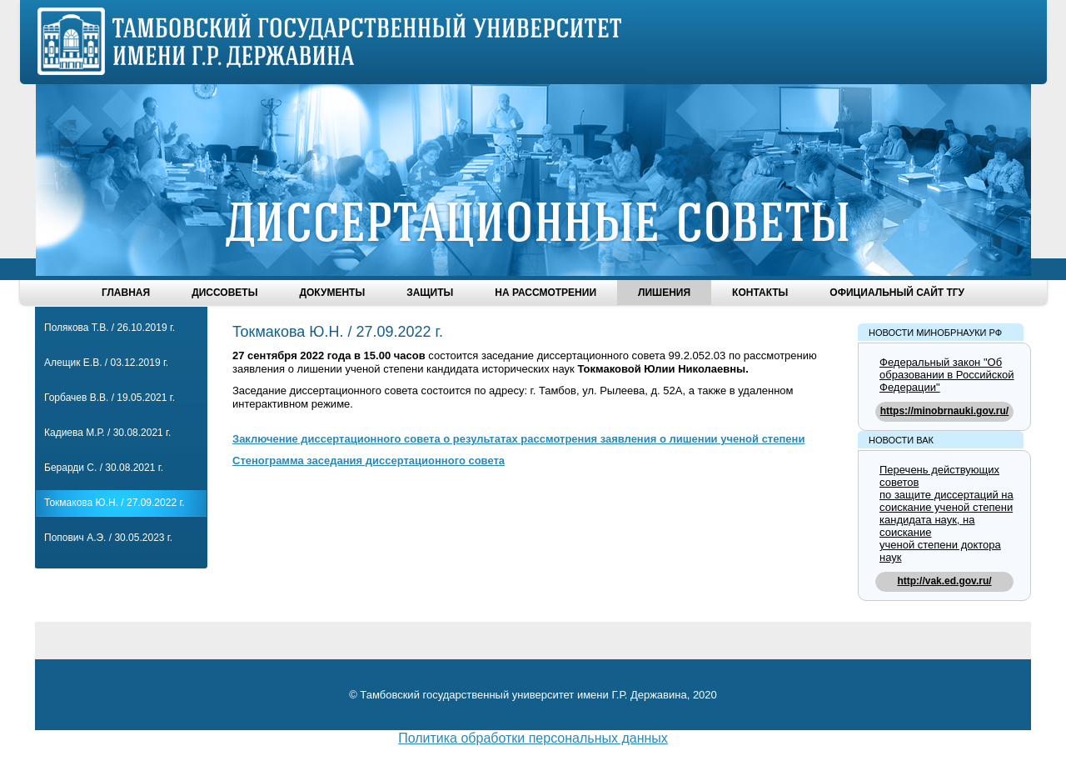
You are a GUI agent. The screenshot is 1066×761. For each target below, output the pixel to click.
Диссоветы (224, 292)
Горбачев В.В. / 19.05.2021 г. (109, 397)
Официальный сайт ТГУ (896, 292)
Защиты (429, 292)
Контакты (760, 292)
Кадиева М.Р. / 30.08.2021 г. (107, 432)
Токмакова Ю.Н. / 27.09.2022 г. (114, 502)
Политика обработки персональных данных (533, 738)
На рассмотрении (545, 292)
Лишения (664, 292)
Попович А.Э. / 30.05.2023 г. (108, 537)
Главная (126, 292)
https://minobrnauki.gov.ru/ (944, 411)
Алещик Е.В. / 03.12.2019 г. (106, 362)
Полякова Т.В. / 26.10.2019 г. (109, 327)
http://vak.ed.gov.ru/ (944, 581)
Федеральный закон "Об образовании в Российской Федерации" (946, 374)
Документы (332, 292)
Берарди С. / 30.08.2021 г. (103, 467)
